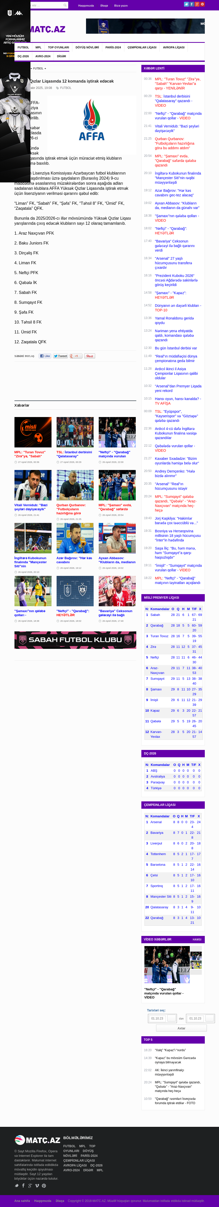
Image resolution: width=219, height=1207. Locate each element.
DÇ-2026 (23, 56)
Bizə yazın (121, 5)
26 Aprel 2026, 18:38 (28, 621)
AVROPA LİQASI (173, 47)
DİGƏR (61, 56)
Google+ (197, 4)
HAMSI (197, 939)
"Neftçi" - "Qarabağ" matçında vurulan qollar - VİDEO (164, 993)
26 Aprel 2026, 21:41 (28, 515)
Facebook (191, 4)
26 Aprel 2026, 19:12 (70, 568)
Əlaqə (104, 5)
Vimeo (37, 1185)
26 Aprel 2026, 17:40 (113, 621)
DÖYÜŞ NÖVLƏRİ (87, 47)
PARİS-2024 (113, 47)
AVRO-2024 (43, 56)
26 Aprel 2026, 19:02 (113, 568)
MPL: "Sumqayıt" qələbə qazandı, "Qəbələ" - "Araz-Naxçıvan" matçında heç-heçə (178, 1087)
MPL (38, 47)
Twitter (186, 4)
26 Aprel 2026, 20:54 (113, 515)
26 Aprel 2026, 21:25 (70, 519)
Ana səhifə (22, 1201)
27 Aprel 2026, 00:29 (70, 462)
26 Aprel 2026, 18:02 (70, 621)
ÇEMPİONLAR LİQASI (142, 47)
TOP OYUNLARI (58, 47)
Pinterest (202, 4)
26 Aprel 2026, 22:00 (113, 462)
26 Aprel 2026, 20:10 (28, 572)
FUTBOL (23, 47)
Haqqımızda (86, 5)
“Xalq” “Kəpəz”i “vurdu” (170, 1050)
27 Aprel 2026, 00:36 (28, 462)
